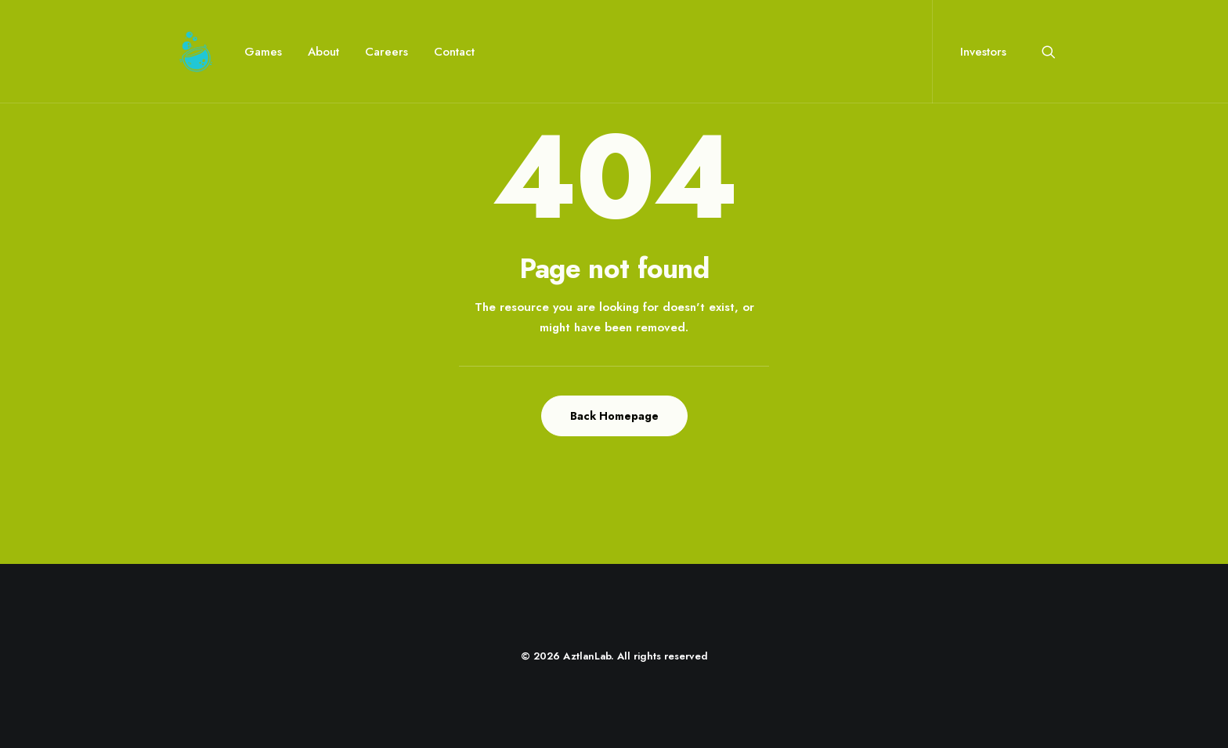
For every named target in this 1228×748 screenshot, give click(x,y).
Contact (454, 51)
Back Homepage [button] (614, 416)
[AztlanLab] (195, 51)
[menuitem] (263, 51)
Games (263, 51)
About (323, 51)
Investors (983, 51)
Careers (386, 51)
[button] (1049, 51)
